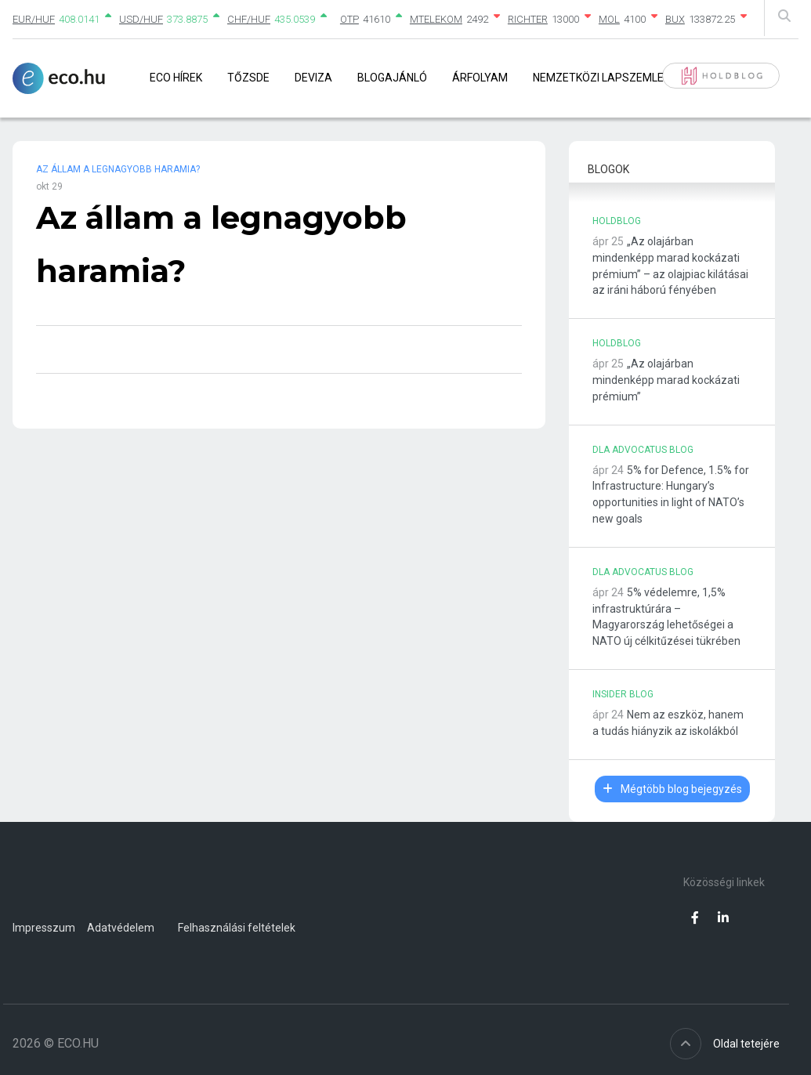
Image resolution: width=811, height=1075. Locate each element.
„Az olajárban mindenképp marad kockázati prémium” (666, 380)
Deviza (313, 77)
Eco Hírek (176, 77)
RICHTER (528, 19)
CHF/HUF (248, 19)
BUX (675, 19)
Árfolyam (480, 77)
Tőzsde (248, 77)
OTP (349, 19)
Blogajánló (392, 77)
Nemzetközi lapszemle (598, 77)
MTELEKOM (436, 19)
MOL (609, 19)
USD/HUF (141, 19)
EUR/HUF (34, 19)
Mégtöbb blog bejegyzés (672, 789)
